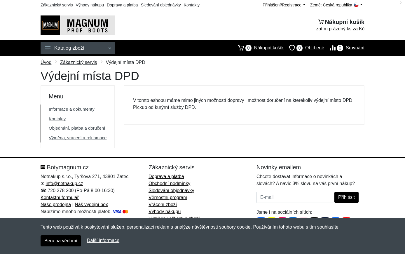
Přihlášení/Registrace (284, 5)
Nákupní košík (258, 48)
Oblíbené (304, 48)
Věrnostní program (168, 197)
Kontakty (192, 5)
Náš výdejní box (91, 204)
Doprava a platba (122, 5)
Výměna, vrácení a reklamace (78, 137)
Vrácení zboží (163, 204)
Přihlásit (346, 197)
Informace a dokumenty (72, 109)
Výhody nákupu (90, 5)
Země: (336, 5)
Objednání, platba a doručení (77, 128)
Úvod (46, 62)
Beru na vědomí (60, 240)
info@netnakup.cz (64, 183)
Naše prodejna (56, 204)
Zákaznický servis (57, 5)
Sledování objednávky (161, 5)
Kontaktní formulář (60, 197)
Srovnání (344, 48)
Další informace (103, 240)
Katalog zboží (78, 48)
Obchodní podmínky (169, 183)
